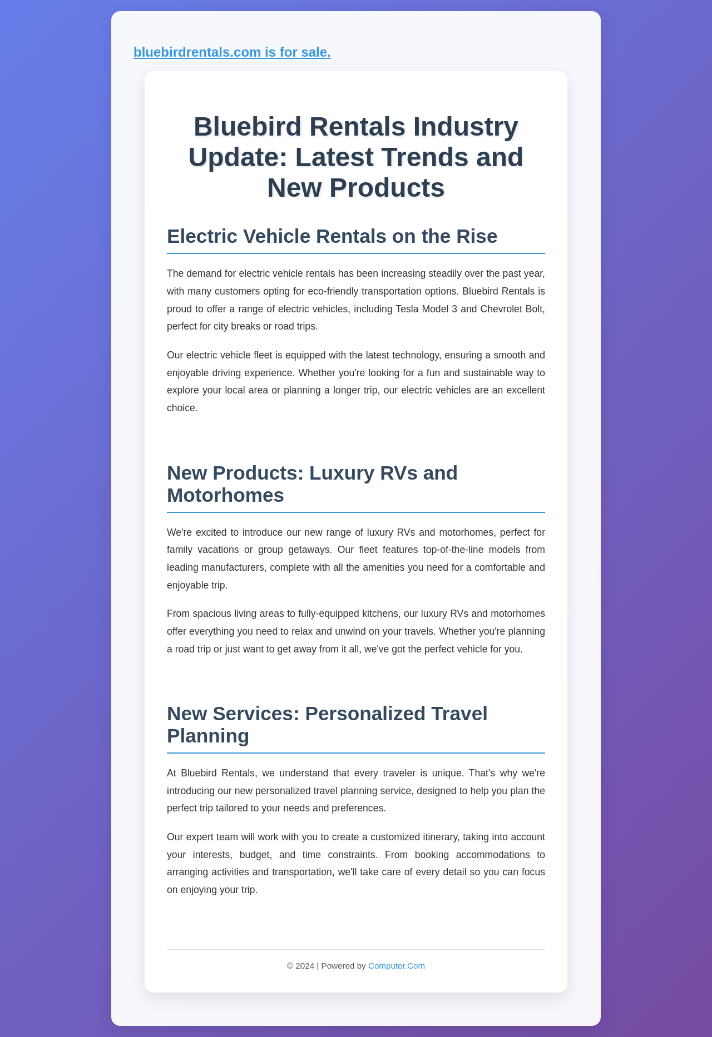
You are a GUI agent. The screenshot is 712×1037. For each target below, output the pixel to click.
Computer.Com (396, 965)
